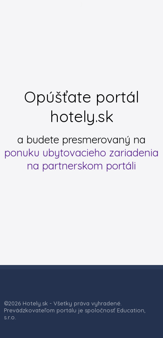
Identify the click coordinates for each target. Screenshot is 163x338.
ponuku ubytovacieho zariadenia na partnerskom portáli (81, 159)
